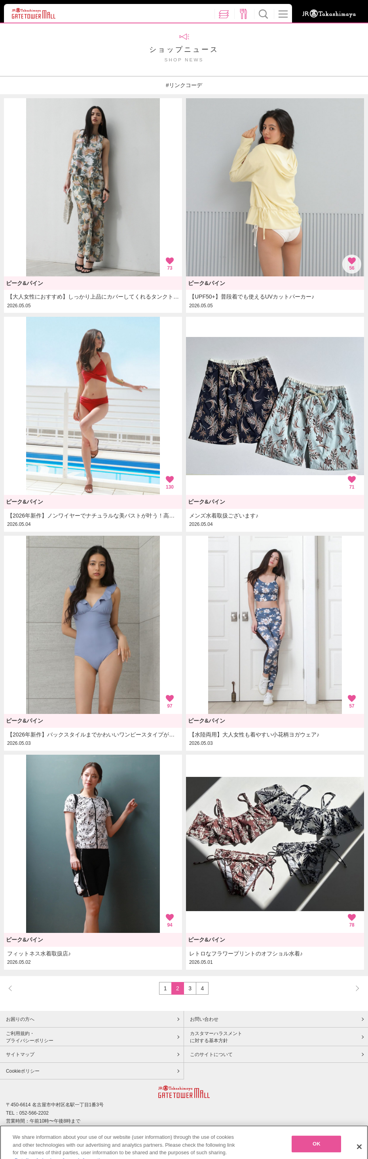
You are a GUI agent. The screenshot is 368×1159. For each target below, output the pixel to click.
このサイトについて (211, 1054)
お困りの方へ (20, 1019)
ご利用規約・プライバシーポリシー (29, 1037)
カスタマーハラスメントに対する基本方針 (216, 1037)
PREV (14, 988)
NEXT (353, 988)
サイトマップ (20, 1054)
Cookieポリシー (23, 1071)
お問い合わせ (204, 1019)
